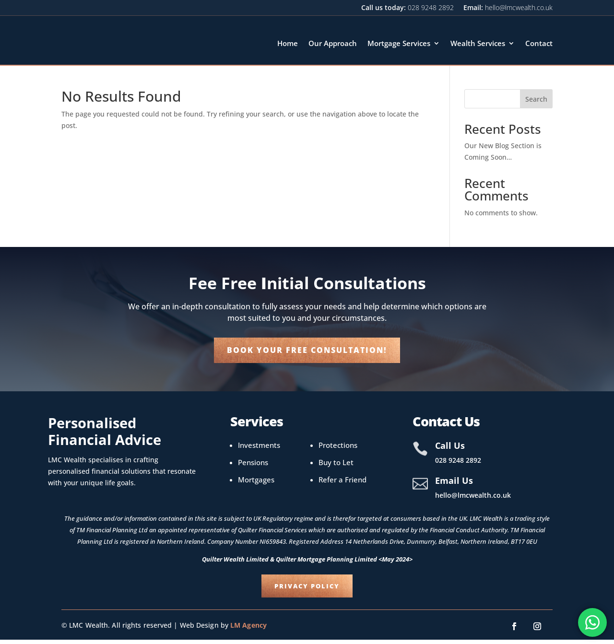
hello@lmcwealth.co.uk (519, 7)
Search (536, 103)
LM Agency (247, 629)
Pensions (253, 466)
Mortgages (256, 484)
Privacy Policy (307, 590)
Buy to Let (336, 466)
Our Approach (332, 43)
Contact (539, 43)
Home (287, 43)
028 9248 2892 (431, 7)
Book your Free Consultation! (307, 354)
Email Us (454, 485)
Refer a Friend (342, 484)
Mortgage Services (398, 43)
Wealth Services (477, 43)
